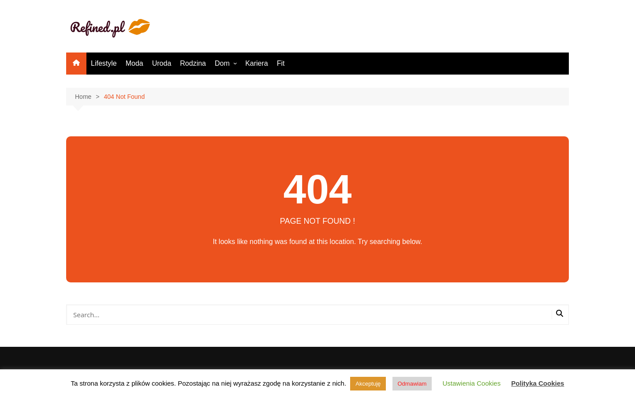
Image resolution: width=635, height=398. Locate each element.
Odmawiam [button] (412, 383)
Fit (281, 63)
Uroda (162, 63)
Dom (222, 63)
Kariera (256, 63)
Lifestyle (104, 63)
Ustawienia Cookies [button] (471, 383)
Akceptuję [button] (368, 383)
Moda (134, 63)
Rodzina (193, 63)
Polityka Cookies (537, 383)
